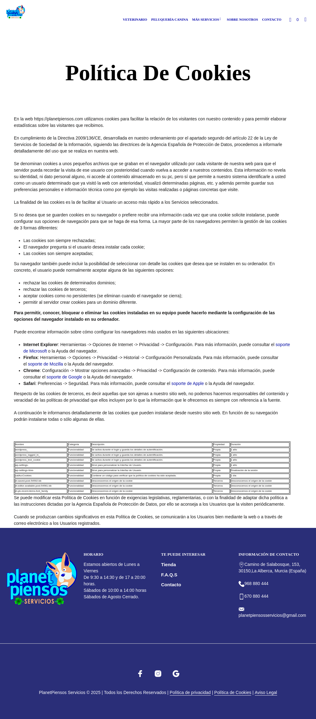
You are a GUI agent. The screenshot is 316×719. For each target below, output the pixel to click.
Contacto (271, 19)
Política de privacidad (190, 692)
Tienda (168, 564)
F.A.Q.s (169, 574)
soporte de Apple (187, 383)
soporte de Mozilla (45, 364)
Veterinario (135, 19)
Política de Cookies (232, 692)
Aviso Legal (266, 692)
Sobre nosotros (242, 19)
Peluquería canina (169, 19)
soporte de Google (64, 376)
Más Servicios (205, 19)
